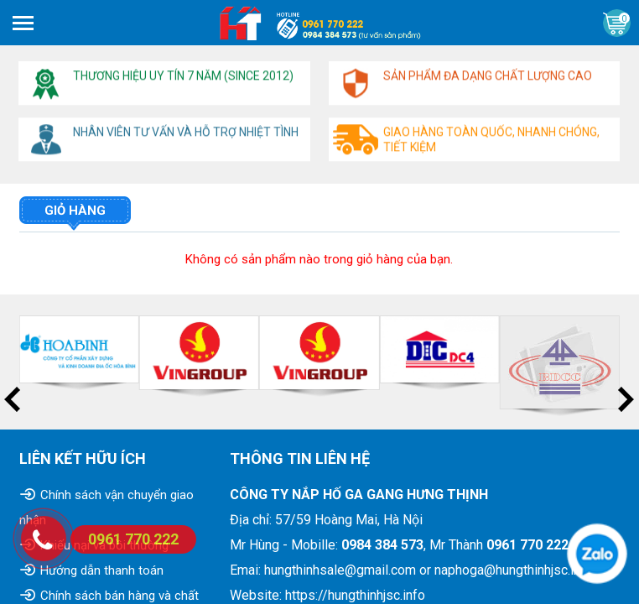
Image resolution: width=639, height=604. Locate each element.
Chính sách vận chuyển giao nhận (106, 507)
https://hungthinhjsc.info (355, 595)
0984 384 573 (382, 545)
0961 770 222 (527, 545)
